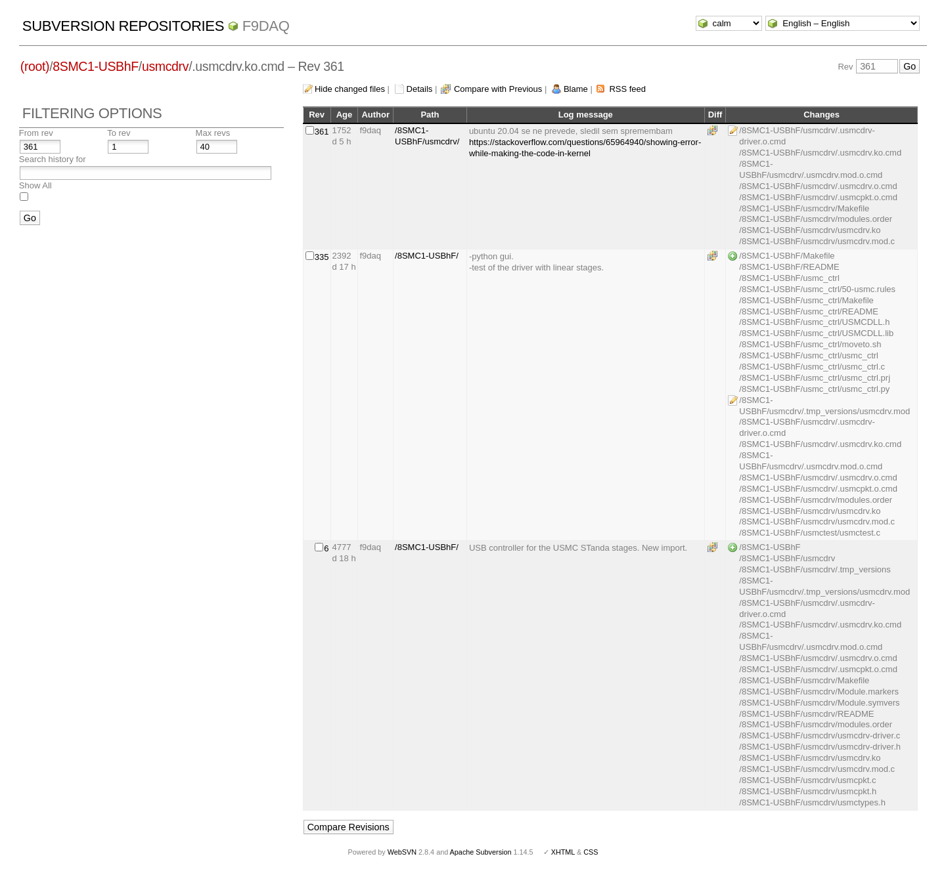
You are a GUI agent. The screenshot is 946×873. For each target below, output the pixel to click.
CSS (590, 852)
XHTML (563, 852)
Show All (35, 185)
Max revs (213, 133)
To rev (118, 133)
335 (322, 257)
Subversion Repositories (123, 26)
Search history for (52, 159)
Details (420, 89)
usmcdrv (165, 66)
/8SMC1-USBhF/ (427, 256)
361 (322, 132)
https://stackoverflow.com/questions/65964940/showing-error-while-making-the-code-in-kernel (585, 147)
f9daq (266, 26)
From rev (36, 133)
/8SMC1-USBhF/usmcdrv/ (427, 135)
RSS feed (627, 89)
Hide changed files (350, 89)
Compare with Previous (498, 89)
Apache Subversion (481, 852)
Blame (576, 89)
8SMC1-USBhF (96, 66)
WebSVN (402, 852)
